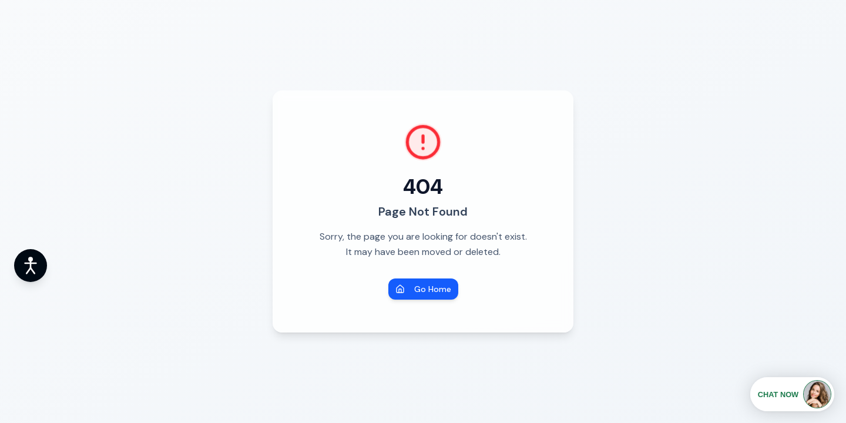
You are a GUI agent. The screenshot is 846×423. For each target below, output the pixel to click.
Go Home (423, 289)
